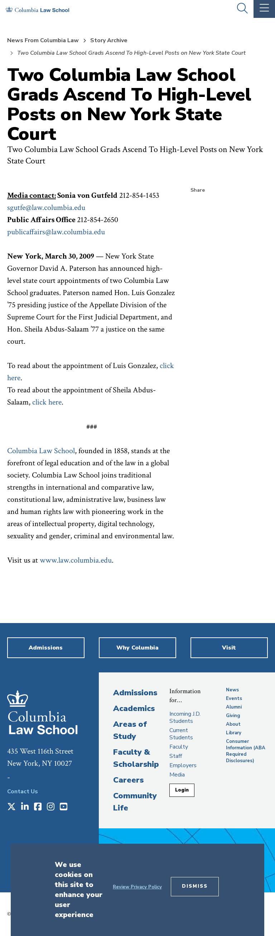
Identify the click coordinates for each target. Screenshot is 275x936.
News (232, 690)
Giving (233, 715)
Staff (175, 756)
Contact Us (22, 791)
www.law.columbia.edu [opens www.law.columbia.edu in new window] (76, 560)
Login (182, 790)
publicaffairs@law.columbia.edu (56, 232)
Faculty (178, 747)
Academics (134, 708)
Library (233, 733)
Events (234, 698)
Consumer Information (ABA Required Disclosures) (245, 751)
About (233, 724)
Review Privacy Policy (137, 887)
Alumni (234, 707)
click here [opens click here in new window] (47, 402)
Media (177, 775)
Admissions (135, 692)
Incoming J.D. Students (185, 717)
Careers (128, 780)
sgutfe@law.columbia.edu (46, 207)
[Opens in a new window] (11, 807)
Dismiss (195, 886)
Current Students (181, 733)
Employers (183, 765)
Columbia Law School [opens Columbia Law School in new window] (41, 451)
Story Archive (108, 40)
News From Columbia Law (43, 40)
